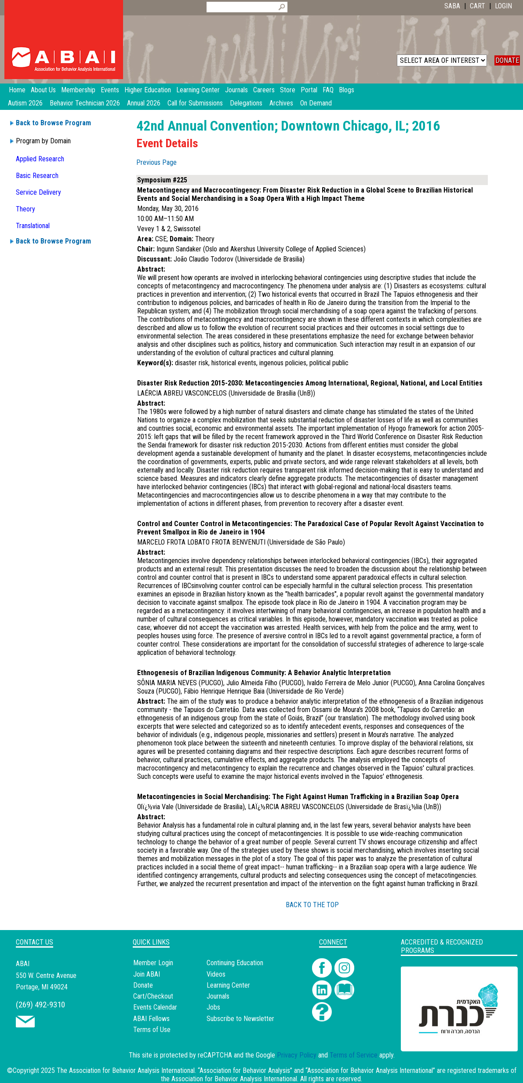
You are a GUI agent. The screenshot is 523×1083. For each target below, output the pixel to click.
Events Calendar (155, 1007)
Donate (143, 985)
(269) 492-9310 (40, 1004)
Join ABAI (146, 974)
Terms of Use (152, 1029)
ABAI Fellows (151, 1018)
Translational (33, 226)
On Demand (316, 103)
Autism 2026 (25, 103)
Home (17, 90)
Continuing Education (235, 963)
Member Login (153, 963)
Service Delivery (38, 192)
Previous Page (156, 162)
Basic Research (37, 175)
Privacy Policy (296, 1055)
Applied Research (40, 159)
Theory (25, 209)
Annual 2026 (143, 103)
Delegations (246, 103)
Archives (281, 103)
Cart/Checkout (153, 996)
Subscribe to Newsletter (240, 1018)
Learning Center (228, 985)
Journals (218, 996)
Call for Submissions (195, 103)
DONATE (507, 60)
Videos (216, 974)
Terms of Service (354, 1055)
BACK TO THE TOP (312, 905)
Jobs (213, 1007)
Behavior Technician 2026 (85, 103)
